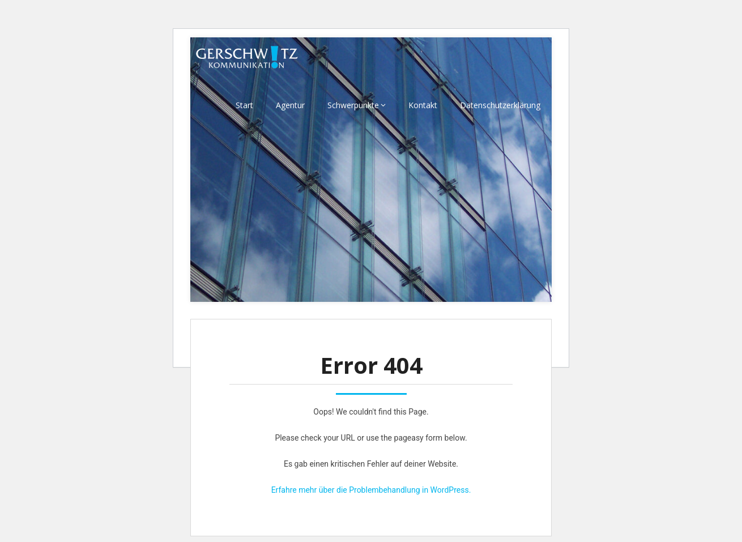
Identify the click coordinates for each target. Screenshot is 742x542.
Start (244, 105)
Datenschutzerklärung (500, 105)
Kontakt (422, 105)
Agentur (290, 105)
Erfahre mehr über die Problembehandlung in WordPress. (371, 489)
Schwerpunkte (353, 105)
